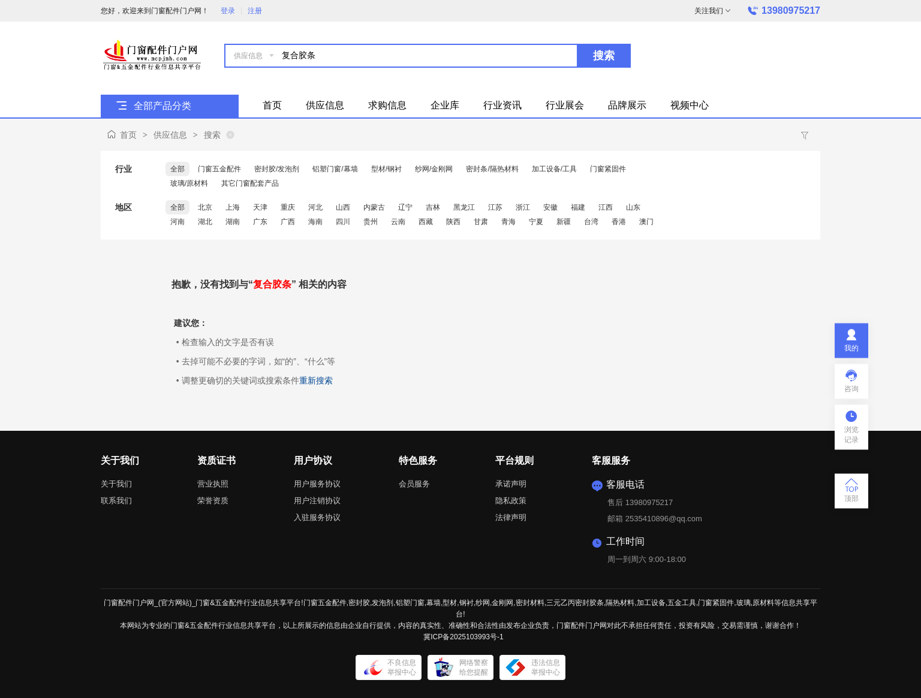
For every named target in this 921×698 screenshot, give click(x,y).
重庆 (288, 207)
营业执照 (212, 483)
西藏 (426, 221)
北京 (205, 207)
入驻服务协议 (317, 517)
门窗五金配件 (219, 169)
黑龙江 (464, 207)
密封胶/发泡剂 (276, 169)
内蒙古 (374, 207)
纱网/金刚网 (434, 169)
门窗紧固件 (608, 169)
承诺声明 (510, 483)
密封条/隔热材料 (492, 169)
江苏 (495, 207)
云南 (398, 221)
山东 (633, 207)
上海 (232, 207)
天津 (260, 207)
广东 (260, 221)
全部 (177, 169)
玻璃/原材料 (189, 183)
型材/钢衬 (386, 169)
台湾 (591, 221)
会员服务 (414, 483)
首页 (128, 135)
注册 (255, 11)
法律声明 (510, 517)
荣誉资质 (212, 500)
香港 (619, 221)
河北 (315, 207)
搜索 (604, 56)
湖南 (232, 221)
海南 (315, 221)
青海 (508, 221)
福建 (578, 207)
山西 (343, 207)
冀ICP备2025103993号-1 (463, 637)
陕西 (453, 221)
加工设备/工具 (554, 169)
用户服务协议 (317, 483)
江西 (605, 207)
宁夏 (536, 221)
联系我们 (116, 500)
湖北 (205, 221)
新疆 (563, 221)
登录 (228, 11)
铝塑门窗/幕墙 (334, 169)
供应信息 (170, 135)
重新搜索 (316, 380)
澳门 (646, 221)
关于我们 (116, 483)
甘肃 (481, 221)
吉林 (433, 207)
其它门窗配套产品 (250, 183)
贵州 (370, 221)
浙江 (523, 207)
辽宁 (405, 207)
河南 (177, 221)
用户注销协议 (317, 500)
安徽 (550, 207)
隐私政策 (510, 500)
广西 (288, 221)
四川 (343, 221)
